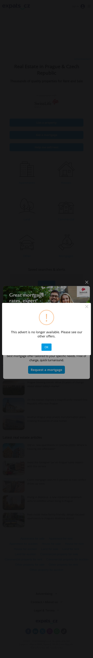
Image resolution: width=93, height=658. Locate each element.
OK (46, 347)
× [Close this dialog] (87, 307)
